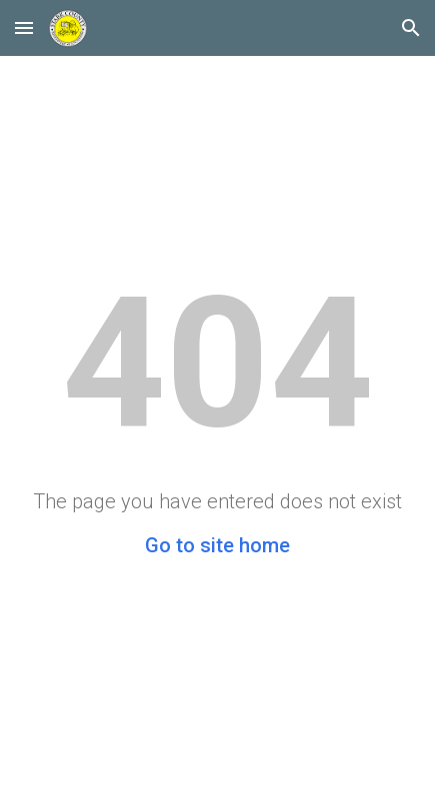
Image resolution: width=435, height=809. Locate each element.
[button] (24, 27)
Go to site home (217, 545)
